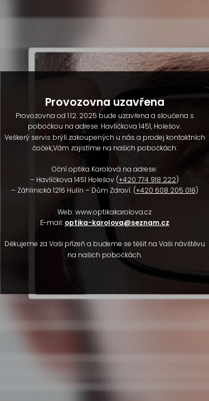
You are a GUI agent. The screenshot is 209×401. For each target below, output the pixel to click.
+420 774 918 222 (147, 179)
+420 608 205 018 (166, 190)
